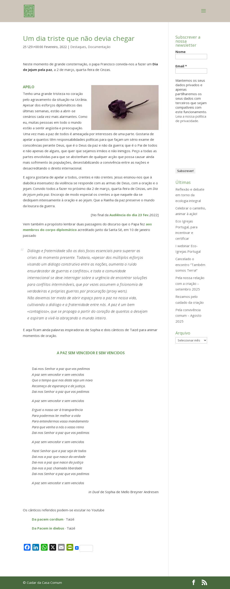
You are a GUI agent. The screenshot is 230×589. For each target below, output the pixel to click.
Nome (180, 51)
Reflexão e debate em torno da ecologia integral (189, 195)
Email (181, 66)
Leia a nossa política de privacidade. (190, 118)
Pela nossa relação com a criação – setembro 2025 (189, 283)
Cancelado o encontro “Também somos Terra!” (190, 265)
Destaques (78, 47)
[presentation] (193, 143)
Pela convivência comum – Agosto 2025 (188, 315)
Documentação (99, 47)
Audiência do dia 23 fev (128, 215)
